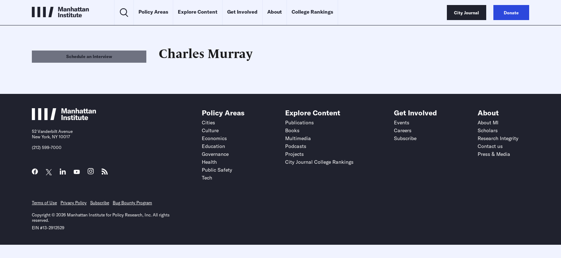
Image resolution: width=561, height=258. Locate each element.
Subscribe (405, 138)
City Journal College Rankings (319, 162)
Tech (207, 178)
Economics (214, 138)
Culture (210, 130)
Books (292, 130)
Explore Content (198, 12)
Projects (294, 154)
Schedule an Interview (89, 56)
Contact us (490, 146)
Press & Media (494, 154)
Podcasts (295, 146)
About (274, 12)
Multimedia (298, 138)
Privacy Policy (73, 202)
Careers (402, 130)
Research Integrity (498, 138)
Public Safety (217, 170)
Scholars (488, 130)
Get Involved (242, 12)
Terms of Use (44, 202)
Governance (215, 154)
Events (401, 122)
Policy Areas (153, 12)
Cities (208, 122)
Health (209, 162)
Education (213, 146)
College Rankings (312, 12)
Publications (299, 122)
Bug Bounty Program (132, 202)
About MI (488, 122)
